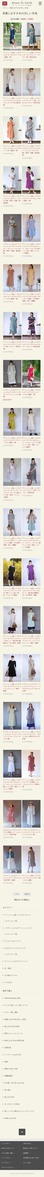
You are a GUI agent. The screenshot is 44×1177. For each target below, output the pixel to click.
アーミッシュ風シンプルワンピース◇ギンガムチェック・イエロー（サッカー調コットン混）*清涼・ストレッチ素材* (31, 442)
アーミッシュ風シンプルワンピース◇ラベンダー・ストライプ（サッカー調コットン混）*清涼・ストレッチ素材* (12, 492)
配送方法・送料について (30, 1148)
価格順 (23, 19)
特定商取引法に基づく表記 (31, 1157)
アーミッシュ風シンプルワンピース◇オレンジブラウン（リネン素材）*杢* (12, 148)
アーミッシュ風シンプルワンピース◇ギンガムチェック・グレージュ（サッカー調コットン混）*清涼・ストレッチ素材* (12, 784)
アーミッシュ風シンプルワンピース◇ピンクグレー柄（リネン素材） (31, 878)
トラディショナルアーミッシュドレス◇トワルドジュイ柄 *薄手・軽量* (12, 878)
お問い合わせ (27, 1143)
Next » (27, 894)
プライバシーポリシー (7, 1167)
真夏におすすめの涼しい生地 (19, 8)
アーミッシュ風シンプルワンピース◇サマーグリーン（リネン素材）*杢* (12, 440)
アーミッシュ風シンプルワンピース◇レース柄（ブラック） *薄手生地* (31, 490)
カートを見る (27, 1162)
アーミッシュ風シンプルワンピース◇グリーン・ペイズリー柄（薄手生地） (31, 55)
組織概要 (25, 1153)
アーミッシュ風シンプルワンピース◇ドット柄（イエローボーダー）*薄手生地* (31, 100)
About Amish (5, 3)
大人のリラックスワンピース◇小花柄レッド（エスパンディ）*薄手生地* (12, 832)
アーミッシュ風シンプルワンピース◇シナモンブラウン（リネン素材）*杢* (12, 296)
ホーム (5, 8)
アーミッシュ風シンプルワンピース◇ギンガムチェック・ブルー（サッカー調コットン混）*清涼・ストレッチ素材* (31, 248)
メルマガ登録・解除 (7, 1153)
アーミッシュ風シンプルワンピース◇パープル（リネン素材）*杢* (31, 198)
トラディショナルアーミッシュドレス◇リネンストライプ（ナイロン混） (31, 832)
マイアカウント (5, 1162)
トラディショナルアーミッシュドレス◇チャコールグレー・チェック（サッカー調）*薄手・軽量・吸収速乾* (12, 248)
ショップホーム (5, 1143)
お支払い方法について (7, 1148)
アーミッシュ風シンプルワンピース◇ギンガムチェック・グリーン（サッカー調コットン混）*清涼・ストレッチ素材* (31, 542)
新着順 (30, 19)
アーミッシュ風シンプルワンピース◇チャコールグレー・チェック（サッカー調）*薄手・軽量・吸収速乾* (31, 150)
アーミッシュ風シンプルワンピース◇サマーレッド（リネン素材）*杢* (31, 392)
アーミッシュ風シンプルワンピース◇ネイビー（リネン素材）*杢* (12, 55)
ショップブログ (5, 1157)
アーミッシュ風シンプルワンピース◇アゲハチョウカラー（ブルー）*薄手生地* (31, 344)
